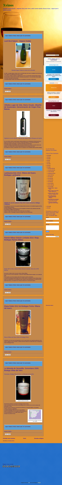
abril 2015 (50, 181)
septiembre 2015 (51, 173)
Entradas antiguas (39, 438)
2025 (48, 157)
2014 (48, 206)
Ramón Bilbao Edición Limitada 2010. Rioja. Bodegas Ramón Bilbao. (21, 239)
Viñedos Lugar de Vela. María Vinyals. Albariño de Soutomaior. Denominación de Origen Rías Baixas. (22, 107)
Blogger (39, 482)
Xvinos (8, 5)
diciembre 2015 (51, 168)
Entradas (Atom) (11, 440)
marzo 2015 (50, 183)
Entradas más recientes (9, 438)
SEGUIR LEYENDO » (8, 88)
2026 (48, 155)
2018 (48, 162)
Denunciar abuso (49, 305)
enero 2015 (50, 186)
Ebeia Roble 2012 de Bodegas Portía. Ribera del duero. (53, 200)
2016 (48, 165)
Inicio (24, 438)
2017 (48, 163)
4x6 (29, 482)
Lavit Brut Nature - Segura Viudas (17, 41)
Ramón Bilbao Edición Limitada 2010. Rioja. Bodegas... (52, 196)
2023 (48, 158)
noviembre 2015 (51, 170)
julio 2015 (50, 176)
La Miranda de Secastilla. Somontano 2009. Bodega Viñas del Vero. (21, 369)
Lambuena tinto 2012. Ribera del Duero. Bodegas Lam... (53, 194)
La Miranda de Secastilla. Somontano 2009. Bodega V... (53, 202)
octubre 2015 (50, 171)
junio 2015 (50, 178)
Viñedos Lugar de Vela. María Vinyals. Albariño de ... (53, 191)
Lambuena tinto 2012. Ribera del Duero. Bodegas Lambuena (20, 174)
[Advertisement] (31, 20)
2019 (48, 160)
